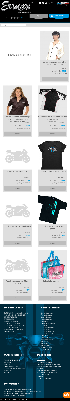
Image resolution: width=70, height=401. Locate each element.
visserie (6, 372)
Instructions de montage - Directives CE (17, 389)
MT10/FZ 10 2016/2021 (12, 323)
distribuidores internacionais (47, 370)
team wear (8, 370)
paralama (44, 325)
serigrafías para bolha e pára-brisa (49, 366)
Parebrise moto (46, 329)
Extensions (44, 321)
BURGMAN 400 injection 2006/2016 (16, 313)
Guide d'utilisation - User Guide (14, 395)
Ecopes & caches (46, 319)
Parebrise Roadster (47, 331)
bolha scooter (45, 345)
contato (40, 368)
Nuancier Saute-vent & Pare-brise (48, 364)
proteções (44, 337)
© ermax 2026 (5, 400)
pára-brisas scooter (47, 327)
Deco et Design (46, 317)
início (55, 21)
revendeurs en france (44, 362)
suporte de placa (46, 347)
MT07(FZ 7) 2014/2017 (11, 327)
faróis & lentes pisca (11, 366)
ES (13, 18)
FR (16, 18)
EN (10, 18)
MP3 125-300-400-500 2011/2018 (15, 315)
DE (7, 18)
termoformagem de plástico (47, 372)
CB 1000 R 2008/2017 (11, 317)
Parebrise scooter (47, 333)
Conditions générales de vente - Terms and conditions (22, 391)
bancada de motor (47, 339)
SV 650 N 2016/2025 (11, 321)
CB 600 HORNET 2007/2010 (13, 329)
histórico (40, 376)
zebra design (26, 400)
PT (22, 18)
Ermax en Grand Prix (44, 378)
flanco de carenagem (48, 323)
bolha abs (44, 341)
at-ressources (16, 400)
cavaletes (7, 362)
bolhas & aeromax (47, 313)
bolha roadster (46, 343)
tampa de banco (46, 315)
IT (19, 18)
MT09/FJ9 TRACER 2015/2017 (14, 325)
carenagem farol (46, 349)
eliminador (44, 335)
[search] (13, 25)
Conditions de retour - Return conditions (18, 393)
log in (38, 16)
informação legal (43, 374)
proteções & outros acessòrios (14, 368)
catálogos (65, 21)
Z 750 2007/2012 (9, 319)
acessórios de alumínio (12, 360)
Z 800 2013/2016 (9, 331)
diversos (7, 364)
